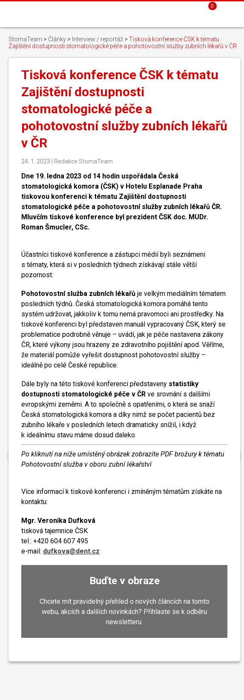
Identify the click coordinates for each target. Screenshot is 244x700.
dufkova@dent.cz (71, 551)
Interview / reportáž (97, 39)
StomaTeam (25, 39)
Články (57, 39)
